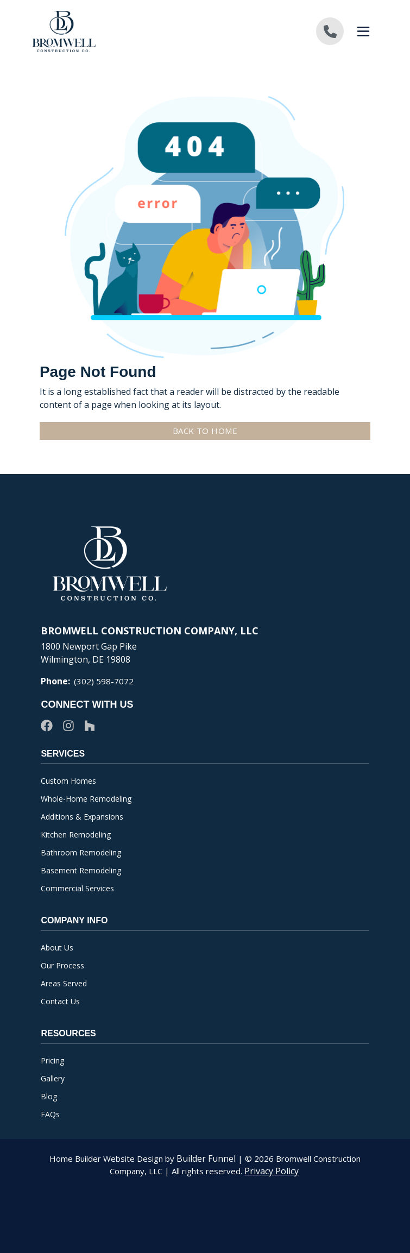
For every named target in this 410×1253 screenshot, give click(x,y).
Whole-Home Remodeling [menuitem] (86, 799)
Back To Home (212, 430)
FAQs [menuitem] (50, 1114)
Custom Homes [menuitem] (68, 781)
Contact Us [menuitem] (60, 1001)
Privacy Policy (271, 1171)
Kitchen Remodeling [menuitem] (76, 834)
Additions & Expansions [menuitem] (82, 816)
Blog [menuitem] (49, 1096)
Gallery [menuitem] (53, 1078)
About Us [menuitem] (57, 947)
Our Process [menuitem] (62, 965)
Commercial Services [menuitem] (77, 888)
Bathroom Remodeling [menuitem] (81, 852)
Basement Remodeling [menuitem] (81, 870)
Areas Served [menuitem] (64, 983)
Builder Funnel (206, 1158)
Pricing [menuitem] (52, 1060)
